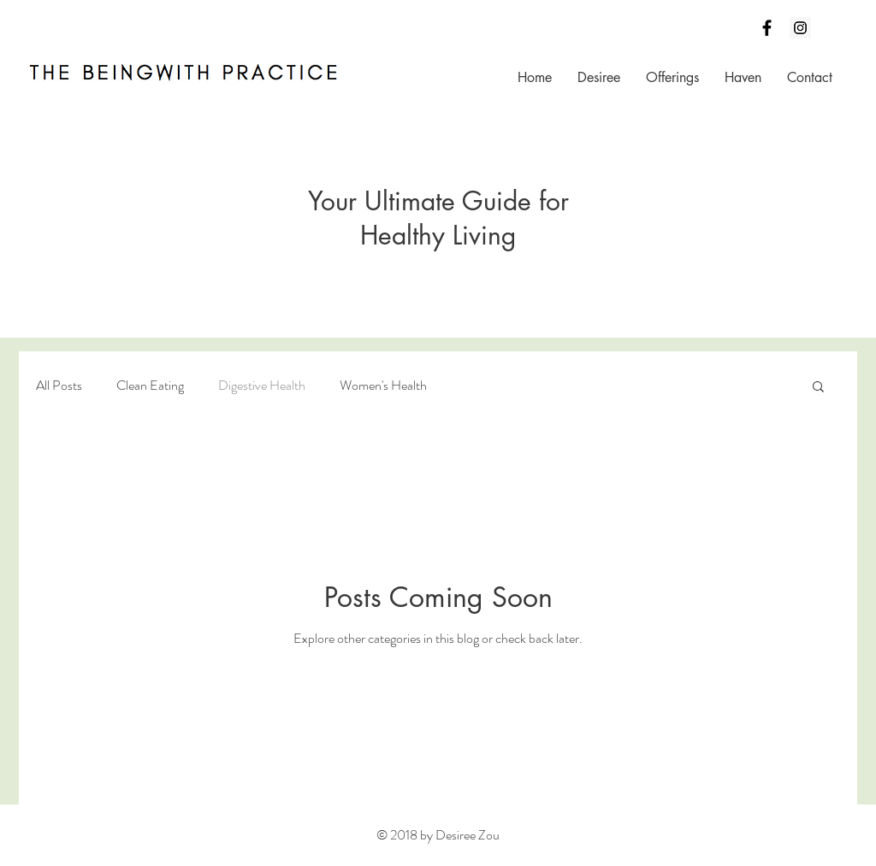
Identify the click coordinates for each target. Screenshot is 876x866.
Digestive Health (261, 385)
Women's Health (383, 385)
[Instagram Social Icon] (800, 27)
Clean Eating (150, 385)
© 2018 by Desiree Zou (438, 835)
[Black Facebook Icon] (767, 27)
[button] (818, 388)
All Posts (59, 385)
